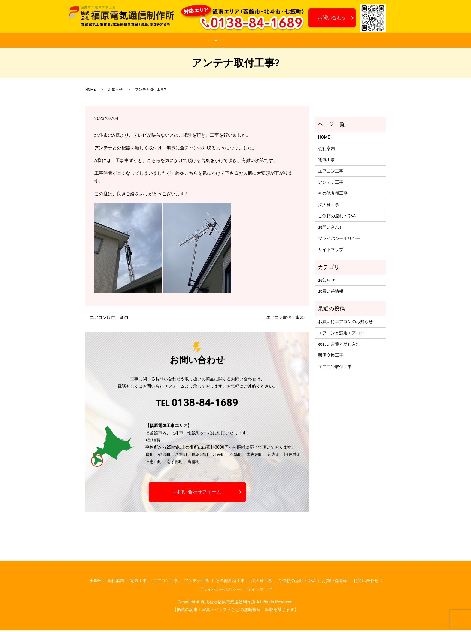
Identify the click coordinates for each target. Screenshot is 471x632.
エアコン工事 (330, 172)
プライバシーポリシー (339, 240)
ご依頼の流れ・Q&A (252, 41)
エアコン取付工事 (335, 368)
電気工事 (326, 161)
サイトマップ (330, 251)
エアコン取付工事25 (285, 319)
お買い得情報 (308, 41)
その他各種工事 (333, 195)
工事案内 (195, 41)
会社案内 (153, 41)
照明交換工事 (330, 357)
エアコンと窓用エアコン (341, 334)
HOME (114, 41)
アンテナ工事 (330, 184)
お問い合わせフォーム (197, 493)
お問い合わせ (332, 17)
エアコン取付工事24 (109, 319)
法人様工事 (328, 206)
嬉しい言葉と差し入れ (339, 345)
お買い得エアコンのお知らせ (345, 323)
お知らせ (355, 41)
